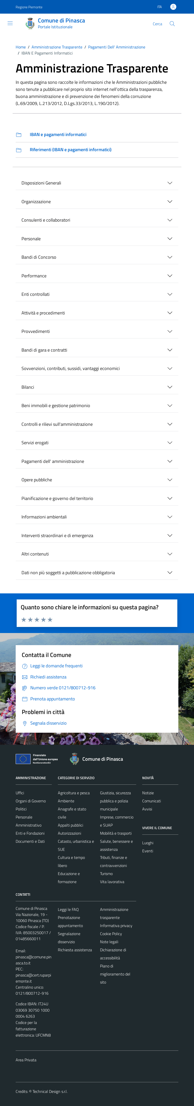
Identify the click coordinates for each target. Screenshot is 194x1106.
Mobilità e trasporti (116, 833)
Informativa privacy (116, 926)
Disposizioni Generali (41, 182)
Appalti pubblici (70, 825)
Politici (21, 809)
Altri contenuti (35, 553)
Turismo (106, 874)
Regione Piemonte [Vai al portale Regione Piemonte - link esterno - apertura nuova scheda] (29, 7)
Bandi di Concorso (38, 257)
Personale (31, 238)
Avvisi (147, 809)
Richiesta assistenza (75, 950)
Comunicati (151, 801)
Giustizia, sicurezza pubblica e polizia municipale (115, 801)
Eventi (147, 851)
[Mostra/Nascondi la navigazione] (10, 23)
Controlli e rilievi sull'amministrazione (57, 424)
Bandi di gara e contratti (44, 350)
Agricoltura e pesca (74, 793)
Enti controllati (35, 294)
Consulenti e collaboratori (45, 220)
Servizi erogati (34, 442)
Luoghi (147, 843)
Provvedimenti (35, 331)
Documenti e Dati (30, 841)
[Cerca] (172, 24)
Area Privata (26, 1060)
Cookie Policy (111, 934)
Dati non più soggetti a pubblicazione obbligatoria (68, 572)
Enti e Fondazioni (30, 833)
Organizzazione (36, 201)
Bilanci (27, 387)
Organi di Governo (31, 801)
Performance (33, 275)
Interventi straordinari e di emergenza (57, 535)
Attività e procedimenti (43, 312)
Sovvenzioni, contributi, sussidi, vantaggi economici (70, 368)
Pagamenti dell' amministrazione (52, 461)
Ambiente (66, 801)
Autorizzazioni (69, 833)
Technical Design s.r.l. (50, 1091)
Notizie (148, 793)
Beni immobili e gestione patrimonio (55, 405)
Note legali (109, 942)
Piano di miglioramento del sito (115, 974)
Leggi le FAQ (68, 909)
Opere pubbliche (36, 479)
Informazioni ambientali (44, 516)
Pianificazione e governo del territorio (57, 498)
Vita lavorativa (112, 882)
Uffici (20, 793)
